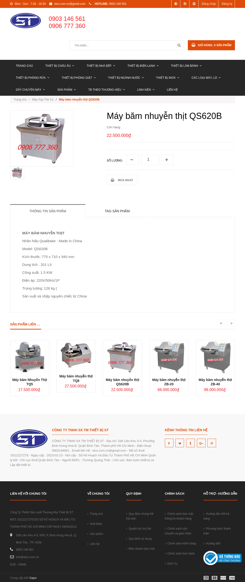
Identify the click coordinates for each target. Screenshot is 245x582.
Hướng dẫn (211, 543)
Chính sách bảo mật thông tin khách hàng (179, 516)
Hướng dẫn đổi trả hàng (216, 516)
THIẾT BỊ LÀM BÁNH (186, 65)
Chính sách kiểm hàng (180, 543)
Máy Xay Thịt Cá (42, 99)
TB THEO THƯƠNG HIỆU (106, 89)
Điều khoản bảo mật (140, 548)
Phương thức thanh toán (217, 531)
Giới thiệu (94, 524)
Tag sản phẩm (117, 211)
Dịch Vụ (171, 563)
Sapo (33, 578)
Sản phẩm (66, 89)
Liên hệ (172, 89)
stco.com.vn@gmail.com (69, 4)
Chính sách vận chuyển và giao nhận (178, 531)
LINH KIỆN (146, 89)
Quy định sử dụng (139, 538)
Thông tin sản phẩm (47, 211)
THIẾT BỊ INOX (167, 77)
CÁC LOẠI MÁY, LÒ (206, 77)
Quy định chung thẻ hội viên (140, 516)
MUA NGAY (122, 180)
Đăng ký (227, 4)
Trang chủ (24, 65)
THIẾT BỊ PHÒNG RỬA (32, 77)
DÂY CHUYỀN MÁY (30, 89)
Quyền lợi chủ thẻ (138, 528)
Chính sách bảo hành (180, 553)
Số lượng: (115, 160)
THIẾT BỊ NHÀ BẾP (101, 65)
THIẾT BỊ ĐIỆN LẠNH (142, 65)
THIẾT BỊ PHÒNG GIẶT (79, 77)
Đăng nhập (209, 4)
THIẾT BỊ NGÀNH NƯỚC (126, 77)
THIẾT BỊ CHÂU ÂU (59, 65)
